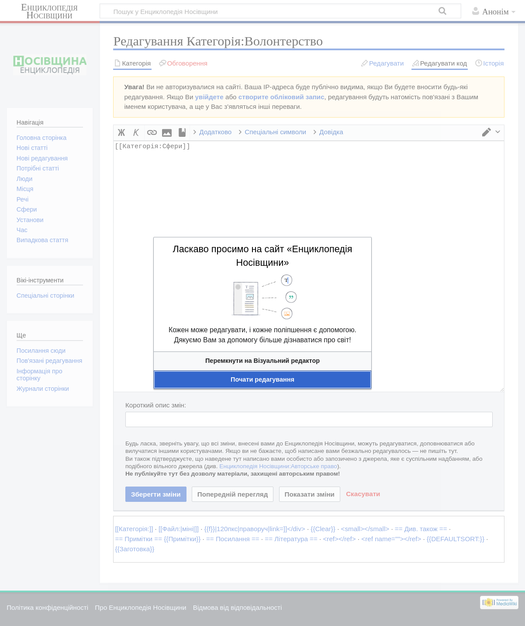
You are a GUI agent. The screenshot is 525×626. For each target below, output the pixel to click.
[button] (262, 361)
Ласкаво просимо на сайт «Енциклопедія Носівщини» (262, 255)
